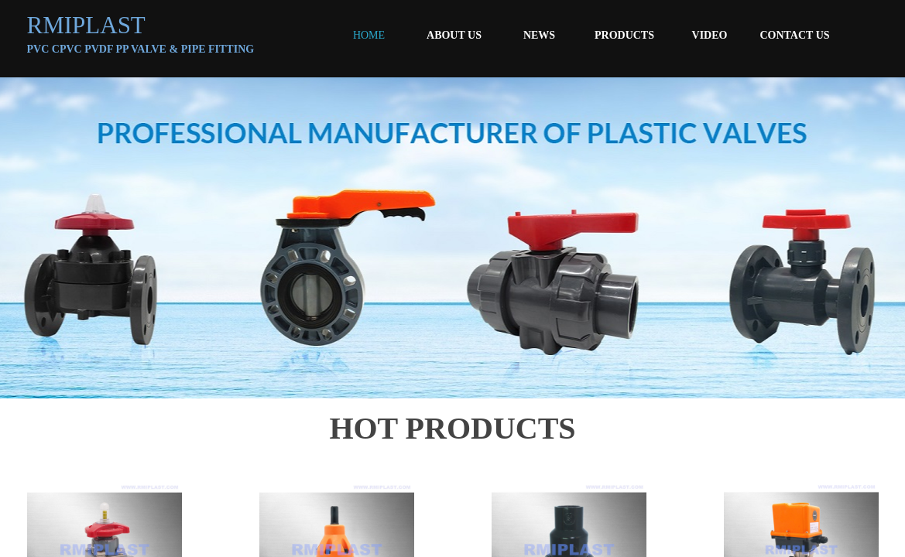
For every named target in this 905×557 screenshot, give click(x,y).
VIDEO (710, 35)
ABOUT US (454, 35)
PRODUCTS (624, 35)
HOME (369, 35)
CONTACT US (794, 35)
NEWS (539, 35)
